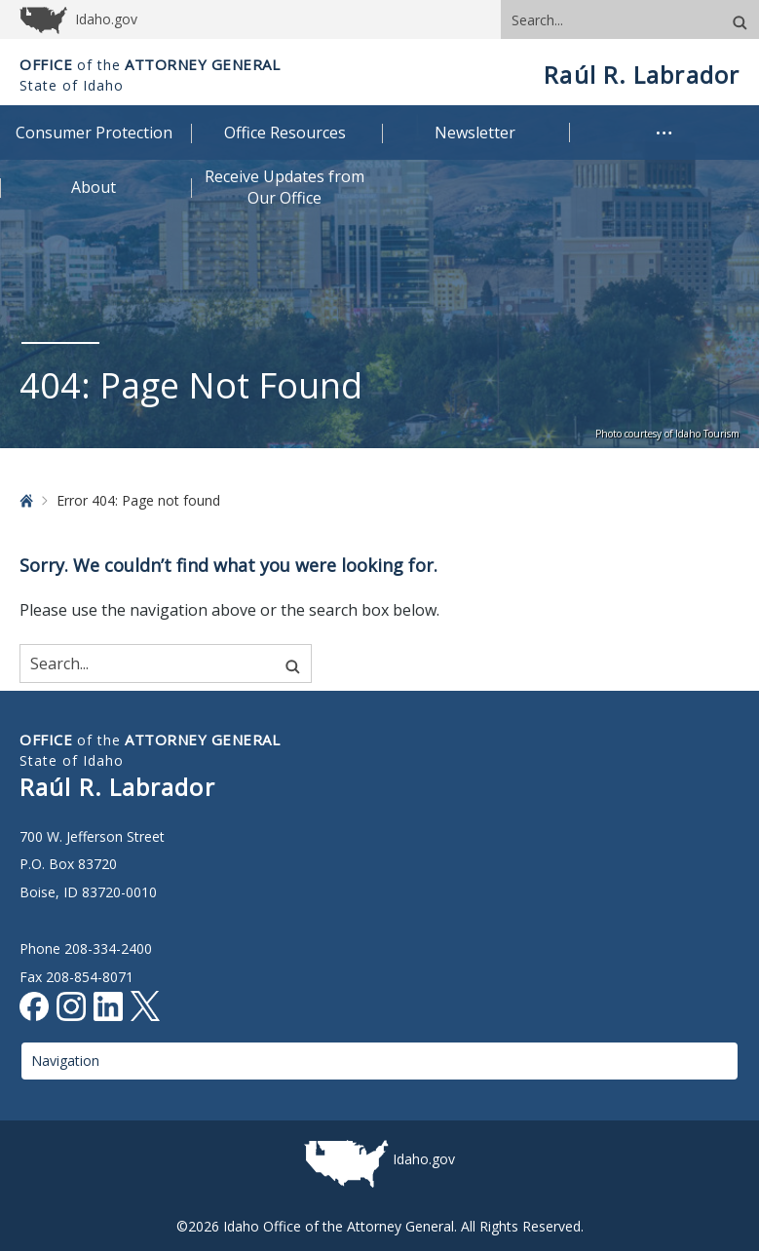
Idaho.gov (424, 1159)
